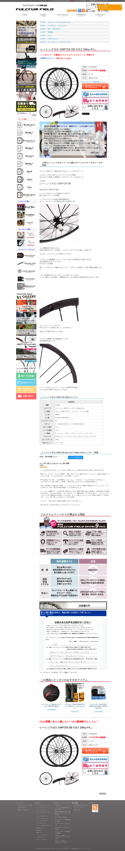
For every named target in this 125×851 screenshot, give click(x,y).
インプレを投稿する (75, 457)
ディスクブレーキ (65, 42)
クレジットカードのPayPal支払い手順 (62, 820)
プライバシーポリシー (79, 807)
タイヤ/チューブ (40, 837)
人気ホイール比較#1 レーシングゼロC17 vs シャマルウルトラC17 (63, 837)
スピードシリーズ (41, 823)
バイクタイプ (52, 25)
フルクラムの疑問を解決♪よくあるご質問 (63, 808)
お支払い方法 (21, 807)
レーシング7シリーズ (42, 821)
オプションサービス (41, 839)
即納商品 (50, 32)
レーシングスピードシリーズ (44, 825)
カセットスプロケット (42, 835)
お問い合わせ (77, 810)
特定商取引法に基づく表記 (81, 805)
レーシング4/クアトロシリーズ (43, 813)
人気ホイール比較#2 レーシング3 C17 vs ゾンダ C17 (63, 841)
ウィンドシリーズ (41, 810)
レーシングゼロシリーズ (63, 22)
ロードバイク (62, 25)
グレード (50, 22)
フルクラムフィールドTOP (25, 805)
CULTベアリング (53, 38)
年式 (49, 28)
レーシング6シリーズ (42, 818)
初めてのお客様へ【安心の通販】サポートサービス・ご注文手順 (62, 813)
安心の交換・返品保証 (61, 817)
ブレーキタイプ (52, 42)
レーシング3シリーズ (42, 807)
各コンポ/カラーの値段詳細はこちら (93, 82)
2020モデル (56, 28)
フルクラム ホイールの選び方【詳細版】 (63, 832)
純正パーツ (39, 832)
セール (50, 35)
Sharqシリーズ (40, 828)
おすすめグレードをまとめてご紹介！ (62, 828)
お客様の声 (58, 805)
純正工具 (38, 830)
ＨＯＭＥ (43, 22)
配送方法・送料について (24, 810)
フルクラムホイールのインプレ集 (62, 824)
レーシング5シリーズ (42, 816)
